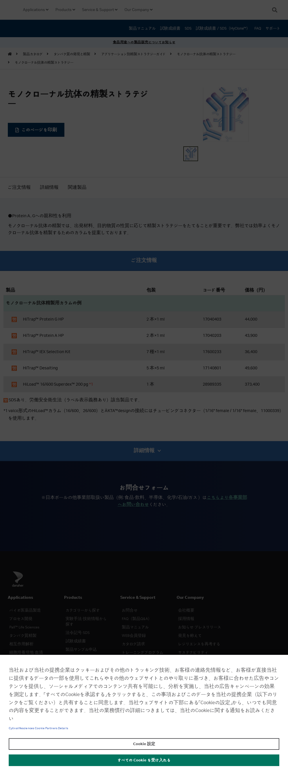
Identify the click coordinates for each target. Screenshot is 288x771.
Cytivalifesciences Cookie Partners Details (38, 728)
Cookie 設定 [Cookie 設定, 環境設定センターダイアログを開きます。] (144, 744)
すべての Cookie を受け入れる (144, 760)
